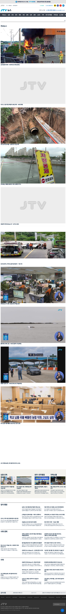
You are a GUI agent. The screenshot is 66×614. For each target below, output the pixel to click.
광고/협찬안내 (49, 5)
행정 (20, 15)
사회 (24, 15)
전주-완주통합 (49, 15)
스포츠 (38, 15)
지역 (43, 15)
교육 (31, 15)
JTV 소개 (2, 597)
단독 (12, 15)
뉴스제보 (61, 15)
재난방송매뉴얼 (51, 597)
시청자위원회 (14, 597)
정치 (16, 15)
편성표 (42, 5)
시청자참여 (15, 5)
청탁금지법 (58, 597)
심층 (9, 15)
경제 (27, 15)
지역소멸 (56, 15)
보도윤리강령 (29, 597)
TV (7, 5)
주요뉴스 (4, 15)
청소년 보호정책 (44, 597)
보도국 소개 (8, 597)
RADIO (10, 5)
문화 (35, 15)
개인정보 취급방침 (22, 597)
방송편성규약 (36, 597)
